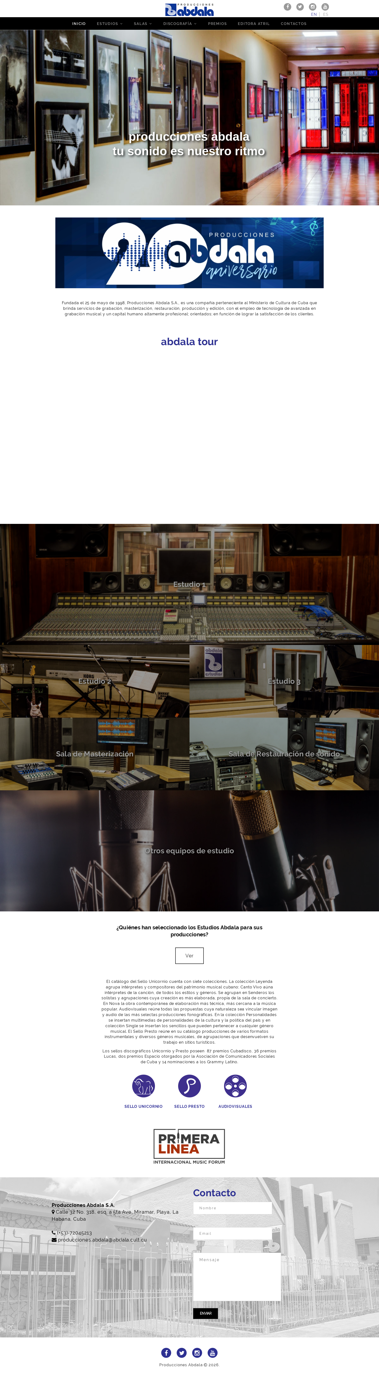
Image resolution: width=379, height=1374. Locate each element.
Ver (189, 956)
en (314, 14)
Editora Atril (254, 24)
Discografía (177, 24)
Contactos (293, 24)
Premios (217, 24)
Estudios (107, 24)
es (325, 14)
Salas (140, 24)
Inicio (79, 24)
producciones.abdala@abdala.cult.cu (102, 1240)
